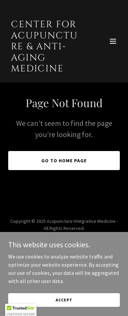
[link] (47, 69)
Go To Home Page (64, 160)
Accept (64, 299)
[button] (113, 41)
